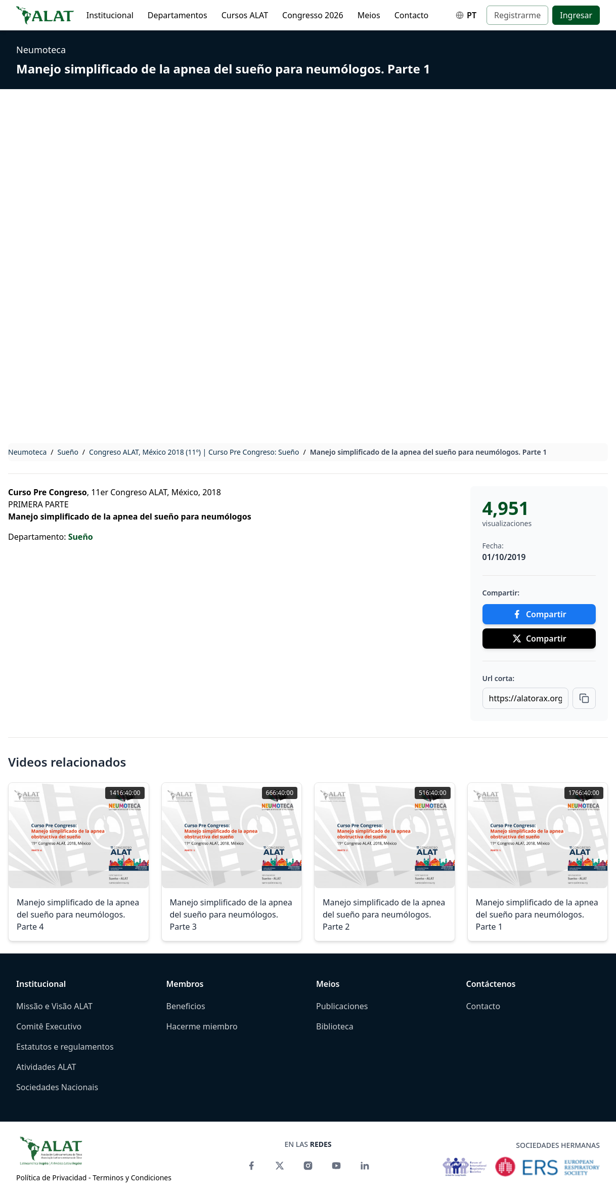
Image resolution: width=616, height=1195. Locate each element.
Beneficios (185, 1006)
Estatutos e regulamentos (65, 1046)
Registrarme (517, 15)
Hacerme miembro (202, 1026)
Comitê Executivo (48, 1026)
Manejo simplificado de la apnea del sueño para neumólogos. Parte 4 (78, 914)
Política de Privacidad (51, 1177)
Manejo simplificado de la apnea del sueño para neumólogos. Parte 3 (231, 914)
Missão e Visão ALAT (54, 1006)
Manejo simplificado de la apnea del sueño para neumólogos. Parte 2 (384, 914)
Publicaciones (342, 1006)
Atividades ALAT (46, 1066)
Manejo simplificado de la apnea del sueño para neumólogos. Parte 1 (223, 68)
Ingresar (576, 15)
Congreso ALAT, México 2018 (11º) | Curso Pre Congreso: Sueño (194, 452)
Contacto (411, 15)
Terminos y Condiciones (132, 1177)
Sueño (68, 452)
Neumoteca (41, 50)
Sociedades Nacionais (57, 1087)
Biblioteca (335, 1026)
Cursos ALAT (245, 15)
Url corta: (498, 678)
